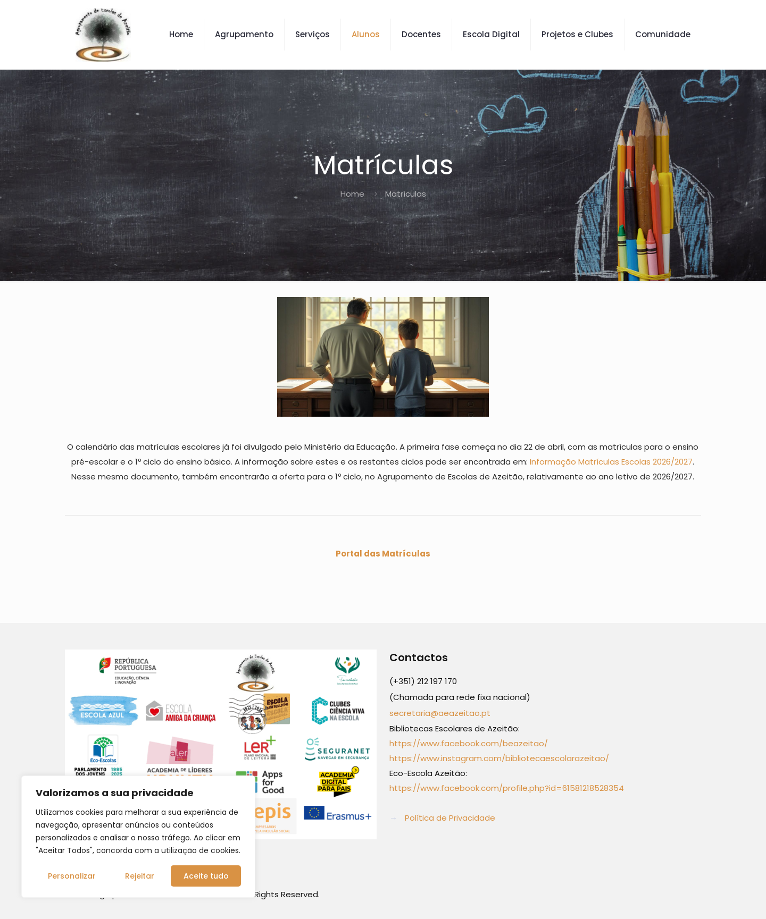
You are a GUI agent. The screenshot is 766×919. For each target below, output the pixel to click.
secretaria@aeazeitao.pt (439, 713)
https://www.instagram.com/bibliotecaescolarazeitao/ (499, 758)
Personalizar (72, 876)
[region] (138, 836)
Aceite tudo (206, 876)
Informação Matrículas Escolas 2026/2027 (611, 461)
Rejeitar (139, 876)
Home (352, 193)
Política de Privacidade (450, 817)
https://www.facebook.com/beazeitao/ (468, 743)
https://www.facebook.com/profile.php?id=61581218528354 (506, 788)
